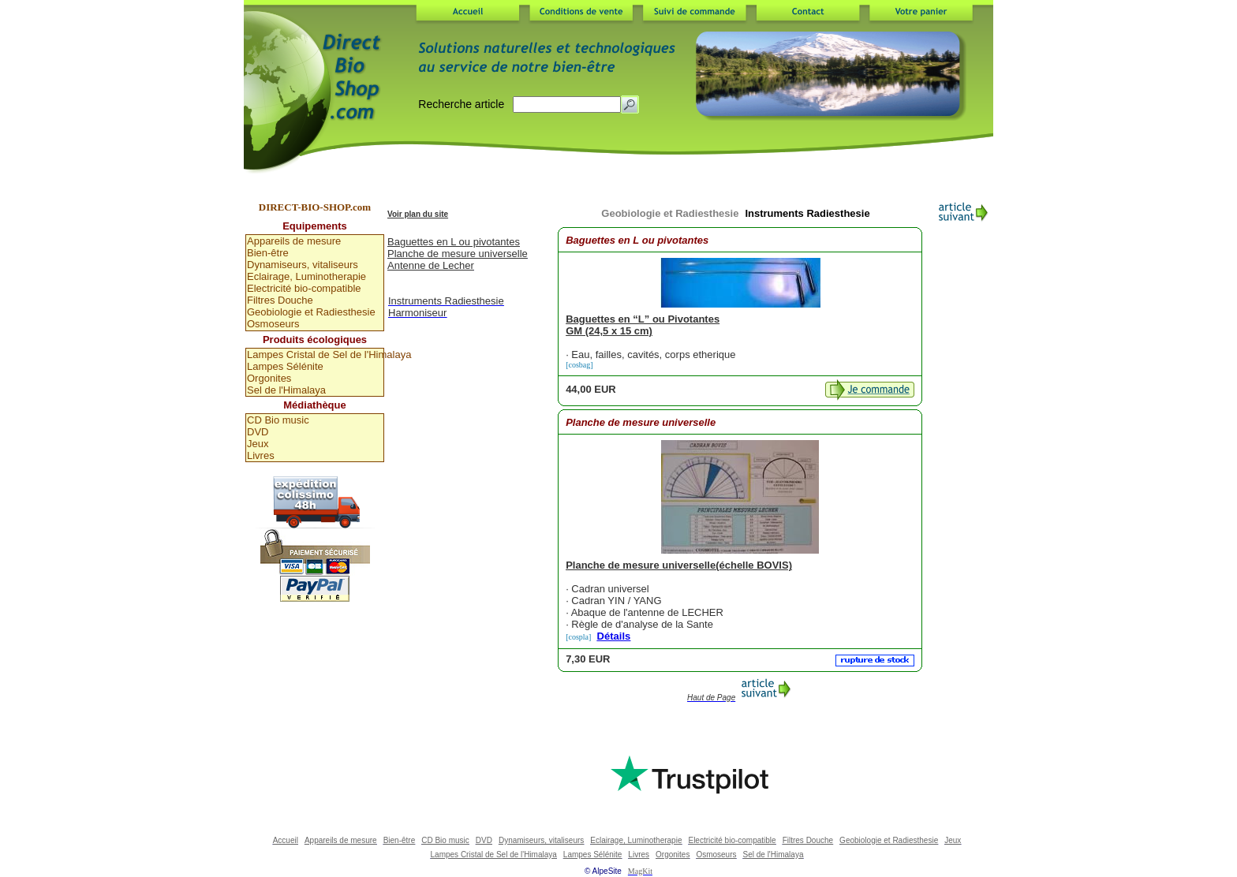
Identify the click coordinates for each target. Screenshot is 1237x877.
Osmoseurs (273, 324)
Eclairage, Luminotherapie (306, 276)
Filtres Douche (280, 300)
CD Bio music (278, 420)
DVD (257, 432)
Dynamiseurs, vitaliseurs (302, 265)
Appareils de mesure (294, 241)
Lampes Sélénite (285, 366)
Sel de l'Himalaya (286, 390)
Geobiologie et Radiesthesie (311, 312)
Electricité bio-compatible (304, 288)
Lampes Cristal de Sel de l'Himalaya (315, 354)
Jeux (257, 444)
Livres (261, 455)
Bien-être (268, 253)
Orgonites (269, 378)
